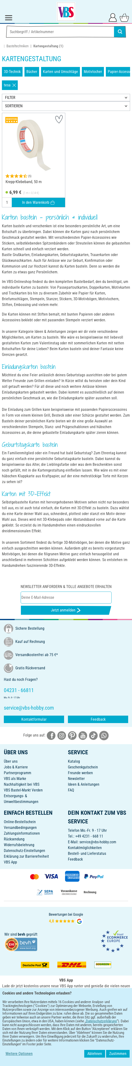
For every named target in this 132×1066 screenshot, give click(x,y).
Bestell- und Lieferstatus (87, 853)
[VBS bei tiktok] (93, 735)
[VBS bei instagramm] (61, 735)
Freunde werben (80, 773)
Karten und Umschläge (60, 71)
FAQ (71, 790)
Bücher (31, 71)
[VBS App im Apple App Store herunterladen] (82, 1002)
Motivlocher (93, 71)
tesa (10, 85)
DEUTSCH (66, 1018)
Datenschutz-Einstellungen (24, 850)
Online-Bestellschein (20, 822)
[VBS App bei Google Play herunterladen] (49, 1002)
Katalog (74, 761)
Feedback (98, 719)
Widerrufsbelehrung (19, 845)
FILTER (10, 97)
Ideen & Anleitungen (83, 784)
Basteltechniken (17, 46)
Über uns (11, 761)
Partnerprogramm (17, 773)
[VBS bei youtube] (83, 735)
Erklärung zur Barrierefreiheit (26, 856)
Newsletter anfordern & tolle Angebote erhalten (66, 586)
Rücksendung (14, 839)
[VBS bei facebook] (51, 735)
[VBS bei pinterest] (72, 735)
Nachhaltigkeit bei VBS (21, 784)
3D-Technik (12, 71)
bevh (21, 934)
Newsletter (76, 778)
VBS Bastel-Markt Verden (23, 790)
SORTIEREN (14, 106)
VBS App (10, 862)
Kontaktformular (34, 719)
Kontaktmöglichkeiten (85, 847)
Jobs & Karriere (16, 767)
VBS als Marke (15, 778)
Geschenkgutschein (83, 767)
